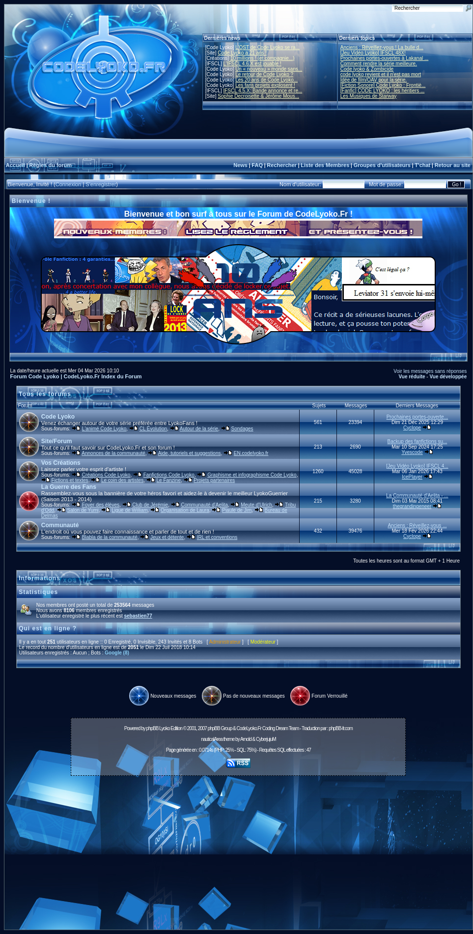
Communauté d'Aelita (204, 505)
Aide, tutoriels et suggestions (189, 453)
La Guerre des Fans (68, 486)
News (240, 165)
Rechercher (282, 165)
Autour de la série (199, 428)
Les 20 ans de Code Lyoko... (266, 80)
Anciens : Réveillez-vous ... (417, 525)
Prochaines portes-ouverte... (417, 417)
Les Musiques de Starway (368, 96)
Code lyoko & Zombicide (366, 69)
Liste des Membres (325, 165)
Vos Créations (61, 462)
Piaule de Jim (236, 510)
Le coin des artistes (122, 480)
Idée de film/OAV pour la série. (373, 80)
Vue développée (448, 376)
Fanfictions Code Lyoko (169, 475)
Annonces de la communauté (113, 453)
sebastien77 (138, 616)
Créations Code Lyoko (106, 475)
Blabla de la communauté (110, 537)
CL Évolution (153, 428)
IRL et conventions (217, 537)
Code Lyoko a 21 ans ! (242, 53)
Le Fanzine (168, 480)
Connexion (69, 184)
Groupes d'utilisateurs (382, 165)
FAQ (257, 165)
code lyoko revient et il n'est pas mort (380, 74)
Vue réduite (411, 376)
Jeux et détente (167, 537)
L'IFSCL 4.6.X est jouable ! (252, 63)
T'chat (422, 165)
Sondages (242, 428)
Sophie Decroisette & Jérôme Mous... (258, 96)
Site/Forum (56, 441)
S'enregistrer (100, 184)
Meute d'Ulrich (256, 505)
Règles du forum (50, 165)
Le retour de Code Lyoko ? (264, 74)
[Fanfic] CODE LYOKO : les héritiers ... (382, 90)
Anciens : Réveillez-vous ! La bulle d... (381, 47)
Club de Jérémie (150, 505)
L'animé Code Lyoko (104, 428)
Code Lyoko (58, 416)
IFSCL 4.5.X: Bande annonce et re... (262, 90)
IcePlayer (412, 477)
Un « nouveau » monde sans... (268, 69)
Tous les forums (45, 394)
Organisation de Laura (185, 510)
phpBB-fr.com (341, 728)
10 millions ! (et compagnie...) (262, 58)
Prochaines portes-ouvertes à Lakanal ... (384, 58)
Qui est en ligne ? (48, 628)
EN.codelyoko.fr (251, 453)
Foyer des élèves (100, 505)
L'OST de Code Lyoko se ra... (267, 47)
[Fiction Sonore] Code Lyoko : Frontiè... (383, 85)
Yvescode (411, 452)
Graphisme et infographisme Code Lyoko (251, 475)
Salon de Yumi (83, 510)
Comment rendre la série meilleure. (378, 63)
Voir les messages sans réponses (430, 371)
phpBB (152, 728)
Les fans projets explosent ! (265, 85)
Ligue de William (129, 510)
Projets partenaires (214, 480)
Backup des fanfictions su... (417, 441)
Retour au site (453, 165)
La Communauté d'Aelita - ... (417, 495)
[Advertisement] (238, 855)
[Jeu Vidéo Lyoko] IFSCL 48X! (373, 53)
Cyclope (412, 427)
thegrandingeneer (412, 506)
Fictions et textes (70, 480)
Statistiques (38, 592)
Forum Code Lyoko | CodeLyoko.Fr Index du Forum (76, 376)
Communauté (60, 525)
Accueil (15, 165)
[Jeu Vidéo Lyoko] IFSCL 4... (417, 466)
